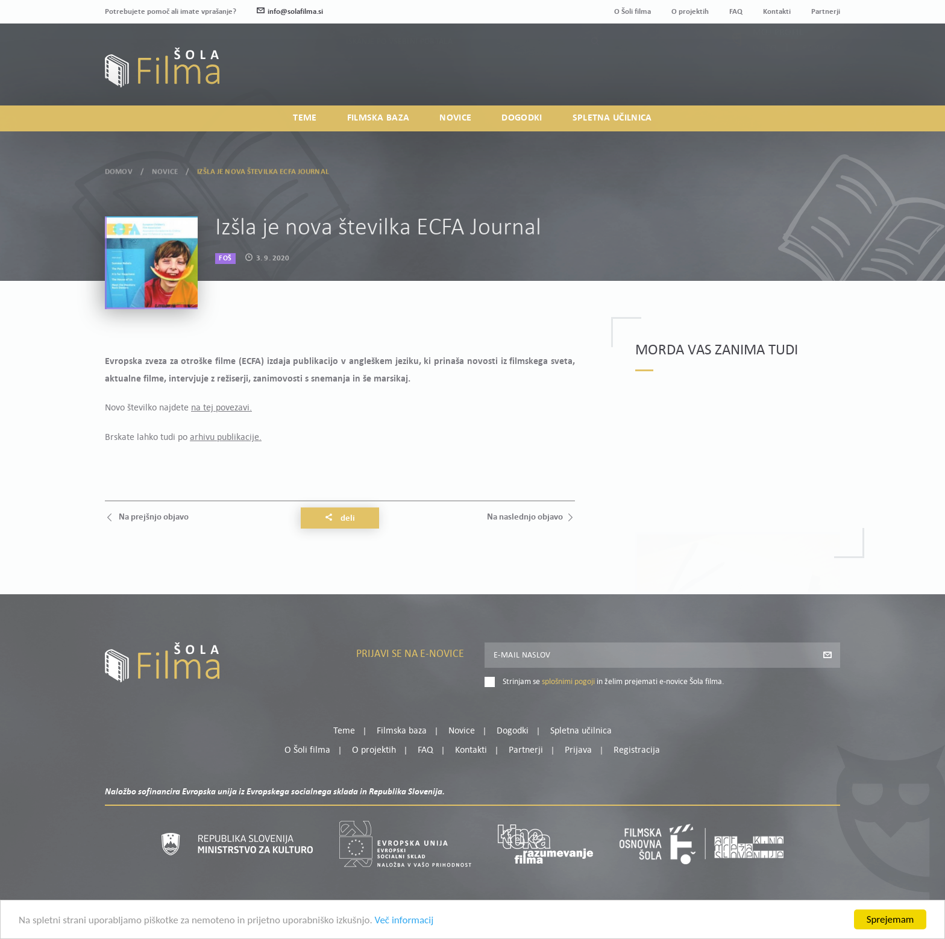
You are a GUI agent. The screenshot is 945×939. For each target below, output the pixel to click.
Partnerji (825, 12)
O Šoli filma (632, 12)
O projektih (690, 12)
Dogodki (521, 118)
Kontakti (777, 12)
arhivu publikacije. (226, 437)
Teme (304, 118)
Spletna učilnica (612, 118)
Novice (455, 118)
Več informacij (404, 923)
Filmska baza (378, 118)
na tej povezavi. (221, 408)
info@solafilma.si (290, 12)
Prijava (765, 72)
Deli (340, 518)
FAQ (735, 12)
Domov (119, 169)
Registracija (819, 72)
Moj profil (778, 58)
